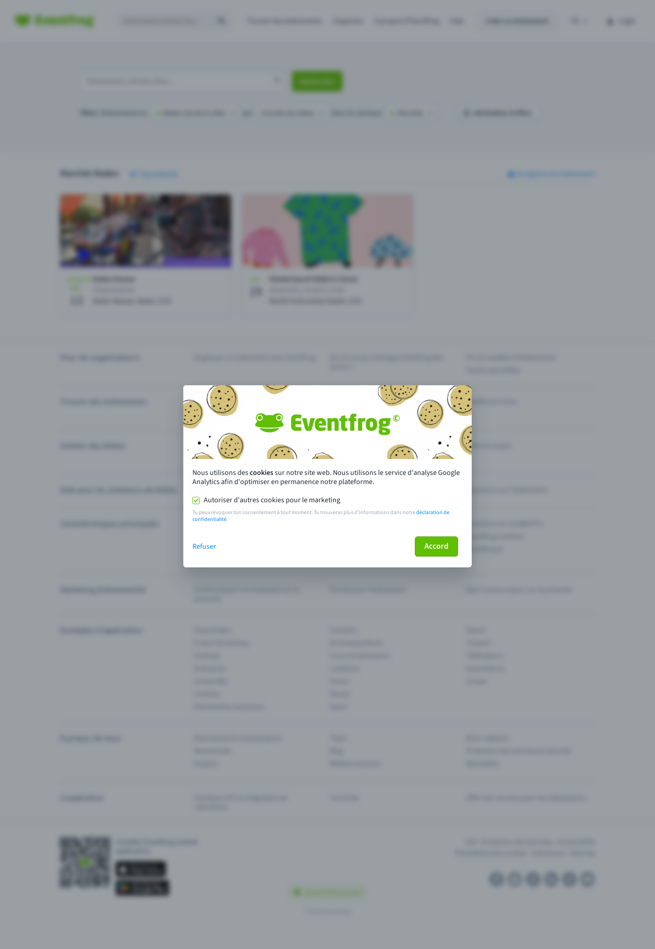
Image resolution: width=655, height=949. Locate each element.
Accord (436, 546)
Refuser (204, 546)
